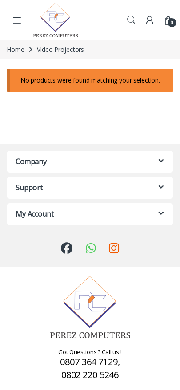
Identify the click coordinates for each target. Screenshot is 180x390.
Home (15, 49)
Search (131, 20)
